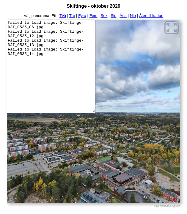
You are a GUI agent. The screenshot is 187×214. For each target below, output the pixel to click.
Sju (113, 15)
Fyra (82, 15)
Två (62, 15)
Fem (93, 15)
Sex (103, 15)
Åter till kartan (151, 15)
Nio (133, 15)
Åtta (123, 15)
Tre (72, 15)
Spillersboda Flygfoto (167, 205)
